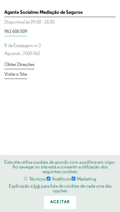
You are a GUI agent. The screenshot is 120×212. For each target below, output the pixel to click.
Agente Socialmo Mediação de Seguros (43, 12)
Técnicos (35, 179)
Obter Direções (19, 64)
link (37, 186)
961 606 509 (15, 31)
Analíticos (59, 179)
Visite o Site (15, 74)
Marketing (84, 179)
